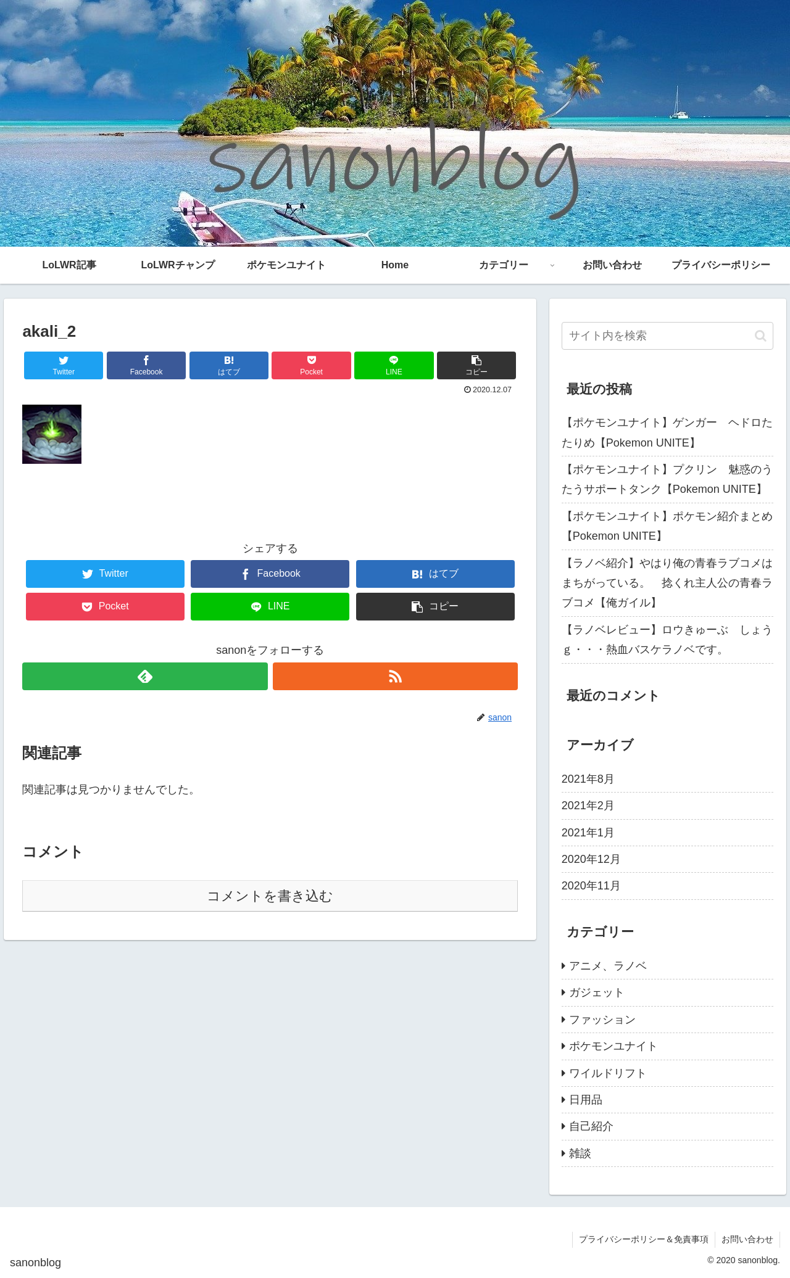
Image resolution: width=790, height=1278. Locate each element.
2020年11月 (591, 886)
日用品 (585, 1100)
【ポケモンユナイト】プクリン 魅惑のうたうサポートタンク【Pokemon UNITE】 (667, 479)
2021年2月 (588, 805)
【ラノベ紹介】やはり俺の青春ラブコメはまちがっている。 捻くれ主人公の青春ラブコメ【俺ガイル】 (667, 583)
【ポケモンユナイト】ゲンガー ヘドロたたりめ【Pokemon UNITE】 (667, 432)
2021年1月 (588, 833)
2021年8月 (588, 779)
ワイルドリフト (608, 1073)
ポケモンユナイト (613, 1046)
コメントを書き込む (270, 896)
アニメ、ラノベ (608, 966)
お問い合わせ (747, 1239)
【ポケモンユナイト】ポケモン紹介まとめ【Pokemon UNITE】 (667, 526)
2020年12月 (591, 859)
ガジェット (597, 992)
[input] (668, 336)
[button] (760, 336)
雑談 (580, 1153)
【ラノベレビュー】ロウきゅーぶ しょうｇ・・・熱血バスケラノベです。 (667, 640)
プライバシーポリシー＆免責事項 (644, 1239)
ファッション (602, 1019)
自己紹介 (591, 1126)
